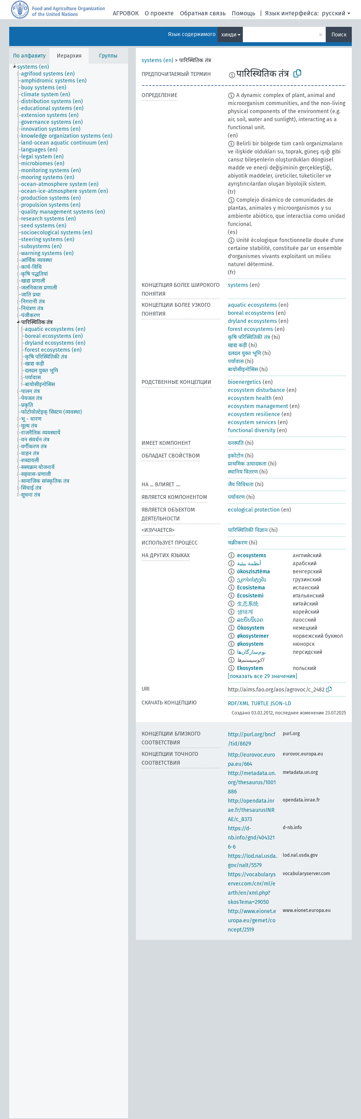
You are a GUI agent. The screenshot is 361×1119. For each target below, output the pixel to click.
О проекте (159, 13)
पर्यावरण (236, 497)
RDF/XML (238, 703)
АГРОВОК (125, 13)
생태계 (245, 612)
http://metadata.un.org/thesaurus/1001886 (252, 782)
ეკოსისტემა (251, 579)
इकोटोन (236, 456)
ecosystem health (250, 398)
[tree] (68, 591)
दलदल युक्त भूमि (244, 353)
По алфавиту (29, 56)
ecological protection (254, 510)
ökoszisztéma (253, 571)
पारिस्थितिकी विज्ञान (248, 530)
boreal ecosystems (251, 313)
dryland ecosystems (252, 321)
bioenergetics (244, 382)
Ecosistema (251, 587)
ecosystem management (258, 406)
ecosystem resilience (254, 414)
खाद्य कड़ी (237, 345)
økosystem (250, 644)
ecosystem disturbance (256, 390)
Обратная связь (203, 13)
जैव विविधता (241, 484)
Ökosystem (250, 628)
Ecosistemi (250, 595)
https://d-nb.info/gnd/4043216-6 (251, 837)
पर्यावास (236, 361)
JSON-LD (280, 703)
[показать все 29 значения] (262, 676)
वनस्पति (236, 443)
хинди (228, 34)
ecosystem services (252, 422)
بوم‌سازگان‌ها (251, 652)
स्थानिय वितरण (243, 472)
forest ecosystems (250, 329)
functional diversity (251, 430)
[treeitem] (36, 67)
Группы (108, 56)
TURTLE (260, 703)
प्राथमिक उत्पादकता (247, 464)
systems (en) (157, 60)
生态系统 (248, 604)
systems (238, 285)
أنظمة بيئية (249, 563)
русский (334, 13)
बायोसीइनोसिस (243, 369)
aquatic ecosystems (252, 305)
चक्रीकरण (237, 543)
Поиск (338, 34)
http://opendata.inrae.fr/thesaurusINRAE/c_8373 (251, 810)
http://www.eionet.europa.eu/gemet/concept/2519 (252, 920)
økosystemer (253, 636)
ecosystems (251, 555)
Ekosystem (250, 668)
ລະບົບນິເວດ (250, 620)
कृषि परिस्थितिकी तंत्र (249, 337)
